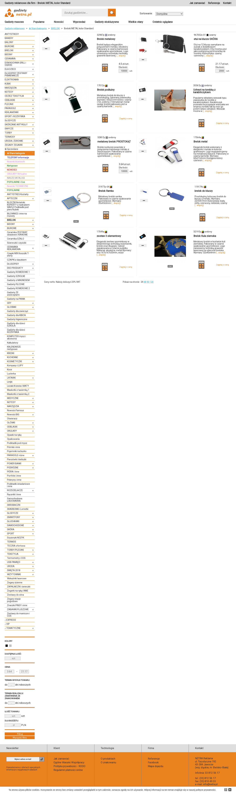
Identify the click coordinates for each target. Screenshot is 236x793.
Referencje (214, 3)
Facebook (153, 762)
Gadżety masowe (14, 21)
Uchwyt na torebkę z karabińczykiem (204, 91)
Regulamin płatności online (68, 769)
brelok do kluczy (204, 190)
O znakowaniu (108, 762)
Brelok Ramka (106, 190)
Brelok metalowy (106, 39)
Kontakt (227, 3)
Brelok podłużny (106, 89)
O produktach (108, 758)
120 (152, 282)
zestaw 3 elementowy (109, 235)
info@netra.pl (210, 784)
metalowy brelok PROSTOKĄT (114, 141)
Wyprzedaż (79, 21)
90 (148, 282)
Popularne (38, 21)
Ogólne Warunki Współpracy (69, 762)
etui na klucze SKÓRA (206, 39)
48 (145, 282)
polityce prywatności (205, 790)
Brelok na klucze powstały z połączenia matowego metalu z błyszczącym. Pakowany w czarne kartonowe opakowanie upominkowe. (114, 151)
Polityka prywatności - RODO (69, 766)
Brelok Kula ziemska (204, 235)
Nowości (58, 21)
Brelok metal (200, 141)
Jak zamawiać (197, 3)
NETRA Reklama (204, 758)
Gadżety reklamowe (15, 28)
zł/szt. (124, 64)
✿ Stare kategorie (38, 28)
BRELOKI (55, 28)
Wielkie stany (135, 21)
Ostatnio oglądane (163, 21)
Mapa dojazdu (155, 766)
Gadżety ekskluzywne (107, 21)
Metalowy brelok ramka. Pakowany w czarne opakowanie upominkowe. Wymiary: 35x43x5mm (114, 199)
